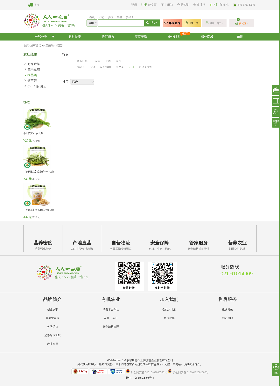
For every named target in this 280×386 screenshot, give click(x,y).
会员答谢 (183, 4)
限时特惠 (75, 36)
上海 (36, 5)
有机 (92, 17)
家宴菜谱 (141, 36)
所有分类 (35, 45)
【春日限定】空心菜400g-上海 (38, 171)
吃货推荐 (105, 67)
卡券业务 (199, 4)
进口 (131, 67)
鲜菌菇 (30, 80)
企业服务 (179, 35)
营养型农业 (52, 318)
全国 (98, 61)
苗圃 (240, 36)
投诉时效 (227, 309)
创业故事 (52, 309)
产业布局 (52, 343)
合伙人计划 (169, 309)
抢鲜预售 (108, 36)
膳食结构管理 (111, 326)
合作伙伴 (169, 318)
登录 (134, 4)
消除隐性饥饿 (52, 335)
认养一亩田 (111, 318)
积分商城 (207, 36)
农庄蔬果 (48, 45)
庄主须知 (167, 4)
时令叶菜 (32, 64)
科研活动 (52, 326)
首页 (26, 45)
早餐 (119, 17)
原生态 (120, 67)
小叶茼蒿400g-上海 (33, 133)
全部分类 (41, 36)
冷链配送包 (146, 67)
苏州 (118, 61)
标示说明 (227, 318)
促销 (92, 67)
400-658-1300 (244, 4)
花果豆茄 (32, 69)
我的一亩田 (215, 23)
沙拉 (110, 17)
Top (276, 369)
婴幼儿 (130, 17)
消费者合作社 (111, 309)
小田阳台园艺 (35, 86)
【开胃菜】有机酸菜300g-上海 (38, 209)
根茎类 (59, 45)
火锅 (101, 17)
